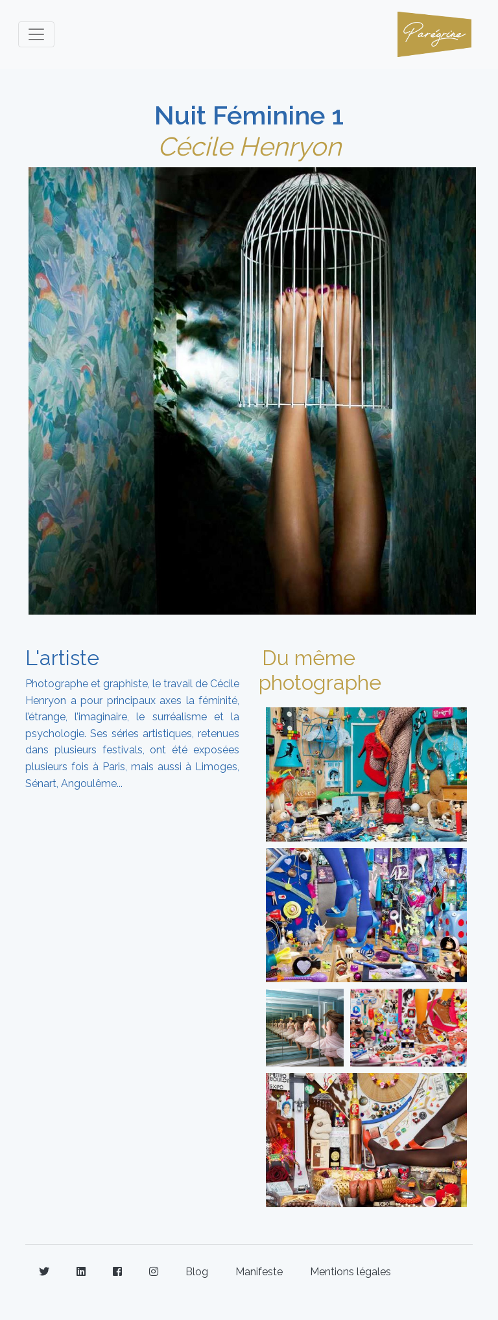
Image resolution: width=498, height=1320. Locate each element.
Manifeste (259, 1272)
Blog (196, 1272)
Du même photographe (320, 670)
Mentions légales (350, 1272)
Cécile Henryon (249, 146)
